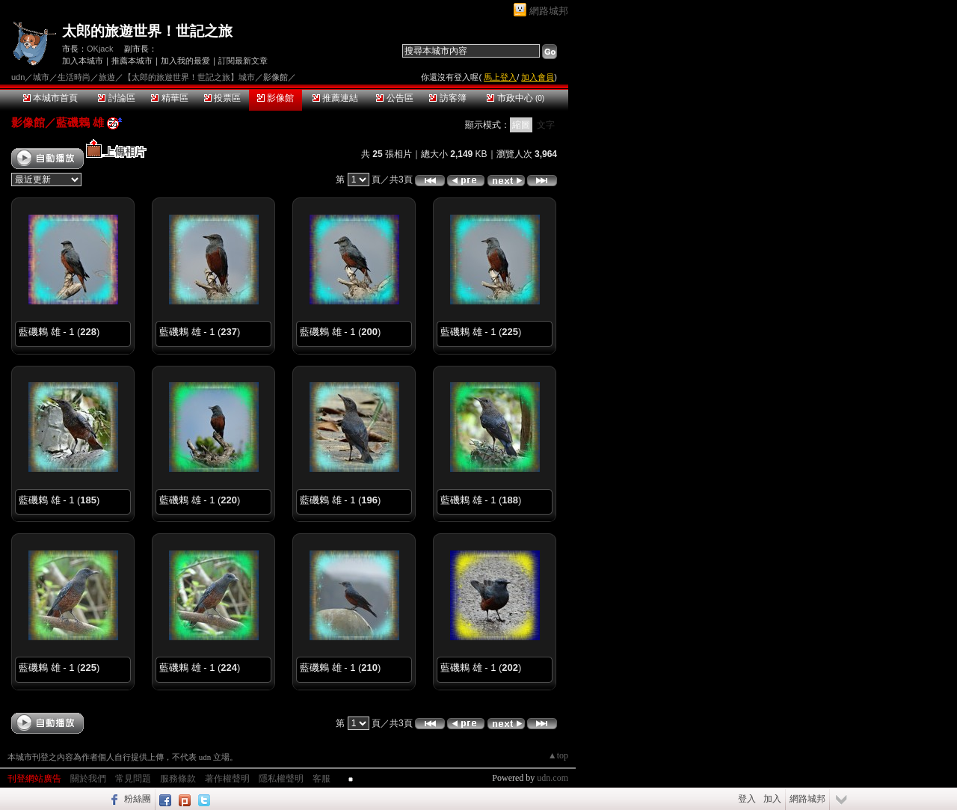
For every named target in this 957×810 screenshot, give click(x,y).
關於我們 (88, 778)
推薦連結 (335, 98)
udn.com (552, 778)
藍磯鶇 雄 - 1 (46, 331)
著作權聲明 (227, 778)
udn (18, 77)
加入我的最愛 (185, 60)
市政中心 (515, 98)
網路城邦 (548, 10)
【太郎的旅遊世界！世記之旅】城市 (189, 77)
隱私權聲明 (281, 778)
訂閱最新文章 (243, 60)
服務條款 (178, 778)
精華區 (169, 98)
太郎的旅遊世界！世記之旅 (147, 31)
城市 (41, 77)
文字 (546, 125)
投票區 (222, 98)
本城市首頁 (50, 98)
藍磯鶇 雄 (80, 122)
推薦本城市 (132, 60)
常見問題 (133, 778)
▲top (558, 755)
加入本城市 (82, 60)
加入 (772, 799)
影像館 (275, 98)
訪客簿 (447, 98)
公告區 (394, 98)
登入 (747, 799)
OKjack (100, 48)
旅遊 (107, 77)
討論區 (116, 98)
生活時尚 (74, 77)
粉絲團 (137, 799)
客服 (321, 778)
